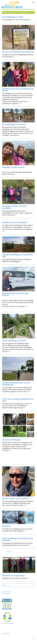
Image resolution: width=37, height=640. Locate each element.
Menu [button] (4, 12)
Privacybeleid (6, 633)
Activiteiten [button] (13, 12)
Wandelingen (24, 12)
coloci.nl (33, 638)
